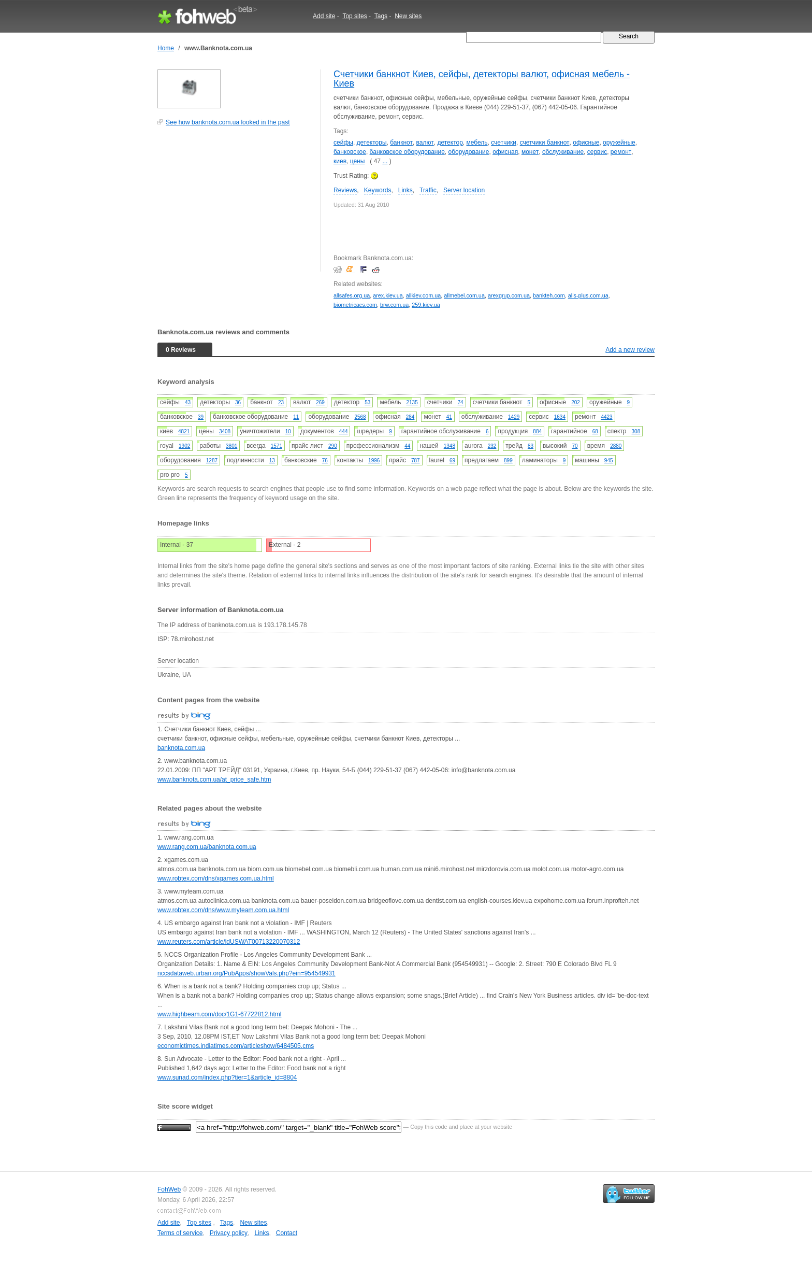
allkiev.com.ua (423, 295)
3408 (224, 431)
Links (405, 190)
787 (415, 460)
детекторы (372, 142)
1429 (513, 417)
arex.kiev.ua (387, 295)
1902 (184, 446)
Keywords (378, 190)
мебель (477, 142)
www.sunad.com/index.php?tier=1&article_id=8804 (227, 1077)
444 (343, 431)
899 (508, 460)
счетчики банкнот (545, 142)
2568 (360, 417)
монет (530, 151)
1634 (560, 417)
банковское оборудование (407, 151)
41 (449, 417)
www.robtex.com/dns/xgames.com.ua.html (215, 878)
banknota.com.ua (181, 747)
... (384, 161)
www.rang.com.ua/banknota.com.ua (206, 846)
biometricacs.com (355, 305)
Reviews (345, 190)
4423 (606, 417)
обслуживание (563, 151)
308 (636, 431)
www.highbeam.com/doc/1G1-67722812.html (219, 1014)
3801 (231, 446)
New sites (408, 16)
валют (425, 142)
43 (188, 402)
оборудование (468, 151)
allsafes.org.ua (352, 295)
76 (325, 460)
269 (320, 402)
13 (272, 460)
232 (492, 446)
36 (238, 402)
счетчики (503, 142)
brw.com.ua (394, 305)
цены (357, 161)
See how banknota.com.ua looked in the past (228, 122)
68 (595, 431)
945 (608, 460)
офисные (586, 142)
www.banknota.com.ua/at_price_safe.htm (214, 779)
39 (201, 417)
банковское (350, 151)
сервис (597, 151)
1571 (276, 446)
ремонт (621, 151)
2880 (615, 446)
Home (165, 48)
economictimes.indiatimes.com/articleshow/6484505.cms (235, 1046)
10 (288, 431)
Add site (324, 16)
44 (407, 446)
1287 (212, 460)
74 (460, 402)
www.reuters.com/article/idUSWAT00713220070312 (228, 941)
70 (575, 446)
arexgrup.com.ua (509, 295)
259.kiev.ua (426, 305)
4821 (184, 431)
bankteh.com (549, 295)
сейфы (343, 142)
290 (332, 446)
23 (281, 402)
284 (410, 417)
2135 (411, 402)
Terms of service (179, 1233)
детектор (449, 142)
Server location (464, 190)
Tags (380, 16)
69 (452, 460)
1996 (374, 460)
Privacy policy (229, 1233)
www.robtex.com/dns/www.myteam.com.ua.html (223, 910)
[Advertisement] (235, 204)
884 (537, 431)
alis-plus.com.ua (588, 295)
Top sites (354, 16)
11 (296, 417)
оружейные (619, 142)
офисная (505, 151)
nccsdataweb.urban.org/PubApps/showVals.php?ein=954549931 (246, 973)
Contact (286, 1233)
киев (340, 161)
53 (367, 402)
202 (575, 402)
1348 (449, 446)
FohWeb (169, 1189)
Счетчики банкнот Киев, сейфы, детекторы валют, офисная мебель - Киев (482, 79)
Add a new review (630, 349)
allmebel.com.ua (464, 295)
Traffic (428, 190)
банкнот (401, 142)
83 (530, 446)
